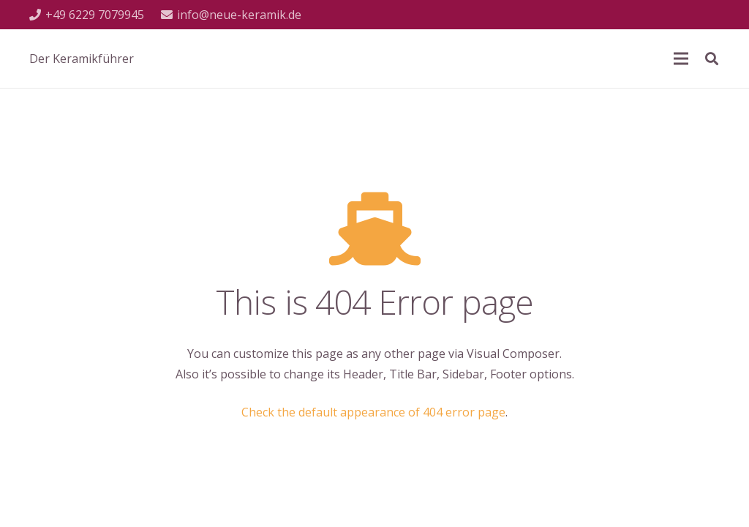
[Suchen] (711, 58)
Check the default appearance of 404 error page (373, 412)
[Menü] (681, 58)
